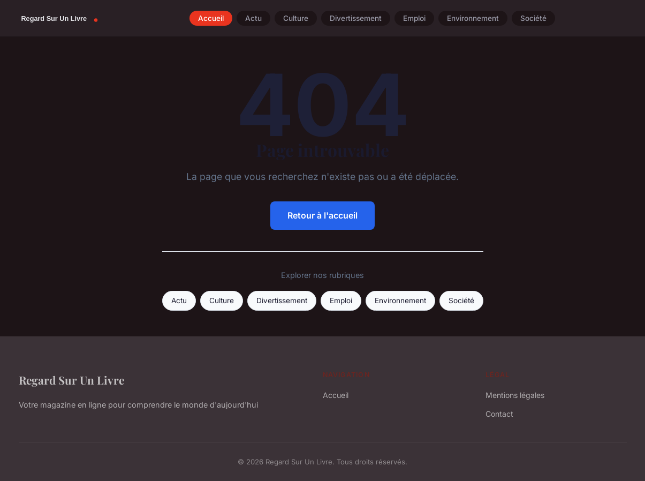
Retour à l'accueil (322, 215)
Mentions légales (514, 395)
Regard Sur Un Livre (71, 379)
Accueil (211, 18)
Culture (295, 18)
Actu (253, 18)
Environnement (473, 18)
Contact (499, 413)
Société (533, 18)
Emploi (414, 18)
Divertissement (356, 18)
